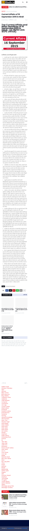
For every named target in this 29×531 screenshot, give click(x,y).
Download (4, 409)
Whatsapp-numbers (7, 487)
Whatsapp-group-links (8, 486)
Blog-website (5, 396)
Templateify (10, 528)
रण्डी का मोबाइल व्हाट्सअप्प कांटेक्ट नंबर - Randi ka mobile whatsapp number (18, 504)
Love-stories (5, 452)
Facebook (4, 414)
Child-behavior (6, 400)
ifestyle (3, 432)
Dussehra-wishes (6, 411)
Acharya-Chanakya (7, 388)
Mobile (3, 455)
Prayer (3, 464)
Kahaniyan (4, 446)
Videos (3, 484)
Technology (5, 478)
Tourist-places (5, 481)
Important (4, 434)
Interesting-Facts (6, 437)
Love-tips (4, 454)
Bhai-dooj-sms (6, 394)
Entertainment (5, 412)
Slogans (4, 472)
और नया (4, 383)
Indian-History (5, 435)
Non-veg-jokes (6, 461)
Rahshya (4, 466)
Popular (5, 491)
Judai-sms (4, 445)
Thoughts (4, 480)
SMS (3, 474)
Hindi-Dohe (5, 426)
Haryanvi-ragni (6, 422)
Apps (3, 390)
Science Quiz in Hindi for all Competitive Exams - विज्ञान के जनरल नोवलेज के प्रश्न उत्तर (7, 328)
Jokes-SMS (4, 443)
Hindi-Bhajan (5, 423)
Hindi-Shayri (5, 429)
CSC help (4, 405)
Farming (4, 415)
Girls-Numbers (5, 419)
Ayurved (4, 391)
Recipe (3, 467)
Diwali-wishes (5, 408)
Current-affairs (6, 406)
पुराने (26, 383)
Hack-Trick (4, 420)
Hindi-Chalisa (5, 425)
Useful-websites (6, 483)
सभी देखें (25, 294)
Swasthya (4, 477)
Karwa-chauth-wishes (8, 448)
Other (3, 463)
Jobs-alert (4, 441)
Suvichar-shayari (6, 475)
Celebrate (4, 399)
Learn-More (5, 449)
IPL (2, 440)
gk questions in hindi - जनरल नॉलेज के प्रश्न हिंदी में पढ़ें (8, 310)
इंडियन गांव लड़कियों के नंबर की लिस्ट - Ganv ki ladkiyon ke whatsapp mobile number (18, 7)
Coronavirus (5, 403)
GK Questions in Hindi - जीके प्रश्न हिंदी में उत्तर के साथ (21, 310)
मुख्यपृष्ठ (3, 11)
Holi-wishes (5, 431)
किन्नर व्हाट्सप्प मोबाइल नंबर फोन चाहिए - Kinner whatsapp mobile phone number (17, 512)
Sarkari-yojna (5, 470)
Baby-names (5, 393)
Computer (4, 402)
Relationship (5, 469)
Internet (4, 438)
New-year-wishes (6, 458)
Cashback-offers (6, 397)
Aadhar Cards (5, 386)
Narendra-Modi (6, 457)
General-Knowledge (11, 11)
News (3, 460)
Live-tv (3, 451)
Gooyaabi (24, 528)
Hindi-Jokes (5, 428)
